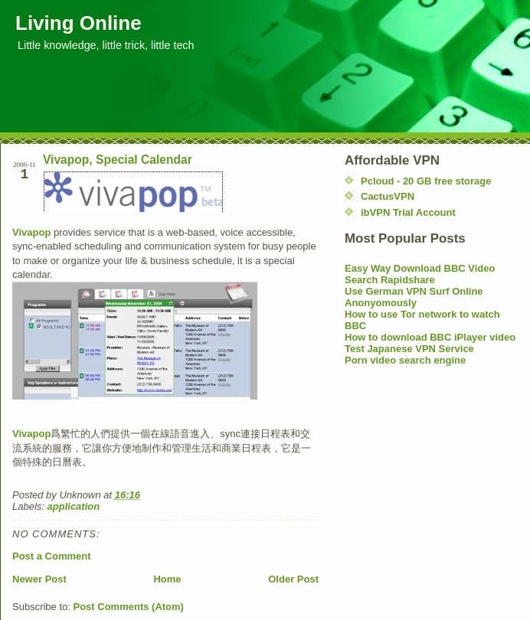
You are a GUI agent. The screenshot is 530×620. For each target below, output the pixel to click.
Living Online (78, 22)
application (73, 506)
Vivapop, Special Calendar (117, 159)
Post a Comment (51, 556)
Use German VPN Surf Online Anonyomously (414, 297)
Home (167, 579)
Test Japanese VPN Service (409, 348)
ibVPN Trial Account (408, 212)
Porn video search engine (405, 360)
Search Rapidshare (390, 280)
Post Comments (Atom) (129, 606)
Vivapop (31, 232)
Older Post (293, 579)
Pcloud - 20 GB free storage (426, 181)
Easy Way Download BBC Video (420, 268)
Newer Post (39, 579)
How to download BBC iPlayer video (430, 337)
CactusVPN (387, 196)
